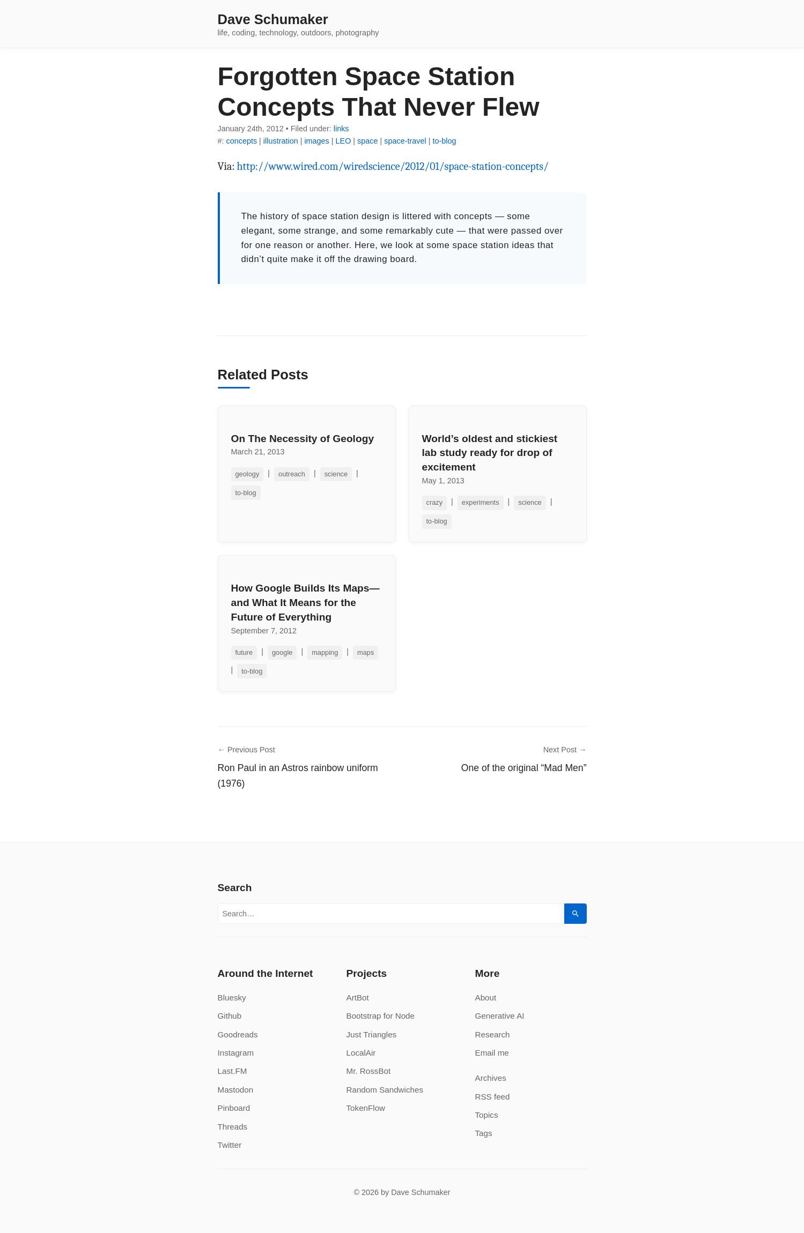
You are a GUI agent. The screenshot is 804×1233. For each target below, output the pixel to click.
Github (230, 1015)
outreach (291, 474)
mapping (325, 652)
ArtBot (357, 997)
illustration (280, 141)
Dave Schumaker (273, 20)
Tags (483, 1133)
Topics (486, 1114)
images (316, 141)
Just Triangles (371, 1034)
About (486, 997)
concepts (241, 141)
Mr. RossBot (368, 1070)
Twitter (230, 1144)
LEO (343, 141)
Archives (490, 1077)
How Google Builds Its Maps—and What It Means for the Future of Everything (305, 602)
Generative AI (500, 1015)
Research (492, 1034)
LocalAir (361, 1052)
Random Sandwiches (385, 1089)
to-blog (444, 141)
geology (247, 474)
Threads (233, 1126)
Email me (492, 1052)
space (367, 141)
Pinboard (234, 1107)
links (341, 128)
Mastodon (236, 1089)
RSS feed (492, 1096)
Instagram (236, 1052)
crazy (434, 502)
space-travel (405, 141)
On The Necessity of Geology (302, 438)
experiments (480, 502)
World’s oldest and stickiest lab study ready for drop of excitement (490, 453)
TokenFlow (366, 1107)
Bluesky (232, 997)
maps (365, 652)
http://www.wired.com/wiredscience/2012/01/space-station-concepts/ (393, 166)
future (244, 652)
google (282, 652)
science (336, 474)
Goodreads (238, 1034)
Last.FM (232, 1070)
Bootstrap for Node (380, 1015)
